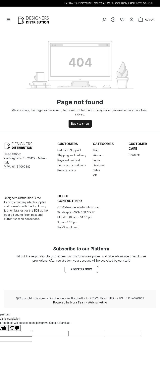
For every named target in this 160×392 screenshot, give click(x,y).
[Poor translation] (14, 328)
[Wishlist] (122, 19)
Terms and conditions (71, 165)
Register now (81, 269)
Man (95, 150)
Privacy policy (66, 170)
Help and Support (69, 150)
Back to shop (80, 123)
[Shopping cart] (146, 20)
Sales (96, 170)
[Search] (104, 19)
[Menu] (8, 19)
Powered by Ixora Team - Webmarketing (80, 302)
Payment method (68, 160)
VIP (95, 175)
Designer (99, 165)
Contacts (134, 155)
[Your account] (131, 19)
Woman (97, 155)
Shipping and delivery (71, 155)
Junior (97, 160)
